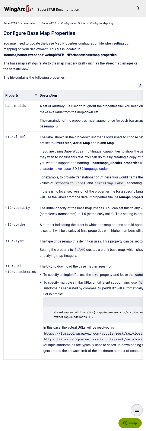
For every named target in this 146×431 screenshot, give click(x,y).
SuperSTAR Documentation (58, 9)
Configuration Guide (73, 23)
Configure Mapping (101, 23)
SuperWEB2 (49, 23)
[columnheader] (21, 95)
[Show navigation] (137, 410)
